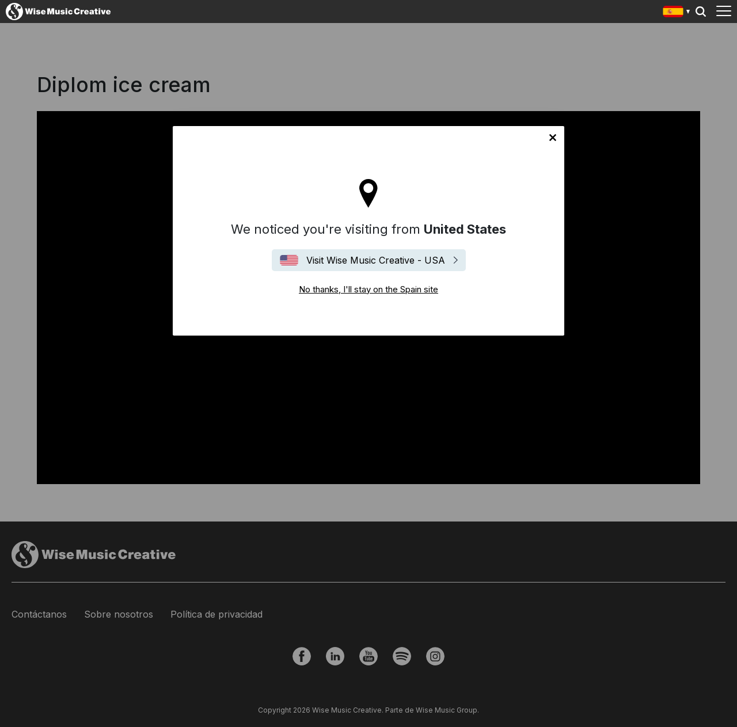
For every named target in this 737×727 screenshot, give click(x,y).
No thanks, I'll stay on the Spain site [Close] (552, 137)
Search (701, 11)
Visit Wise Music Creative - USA (375, 260)
